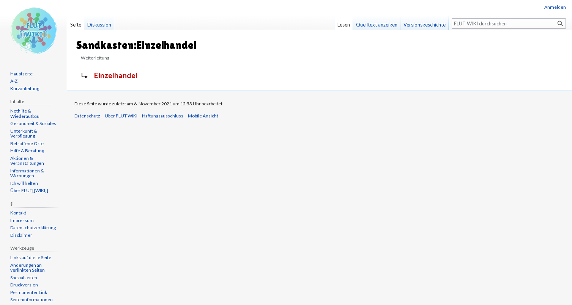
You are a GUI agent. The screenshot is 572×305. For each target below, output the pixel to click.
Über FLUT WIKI (121, 116)
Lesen (343, 25)
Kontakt (18, 213)
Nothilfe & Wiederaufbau (24, 113)
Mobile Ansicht (203, 116)
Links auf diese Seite (30, 257)
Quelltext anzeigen (376, 25)
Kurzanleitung (24, 88)
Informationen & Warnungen (27, 173)
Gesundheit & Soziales (33, 123)
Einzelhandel (115, 75)
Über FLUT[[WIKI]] (29, 190)
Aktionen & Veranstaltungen (27, 160)
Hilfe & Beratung (27, 150)
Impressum (22, 220)
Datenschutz (87, 116)
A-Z (13, 81)
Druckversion (24, 285)
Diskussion (99, 25)
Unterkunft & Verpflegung (23, 133)
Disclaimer (21, 235)
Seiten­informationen (31, 299)
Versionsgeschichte (424, 25)
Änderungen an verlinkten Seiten (27, 267)
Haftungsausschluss (162, 116)
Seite (75, 25)
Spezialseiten (23, 277)
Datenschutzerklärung (33, 227)
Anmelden (555, 7)
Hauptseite (21, 74)
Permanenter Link (28, 292)
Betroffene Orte (27, 143)
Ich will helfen (24, 183)
